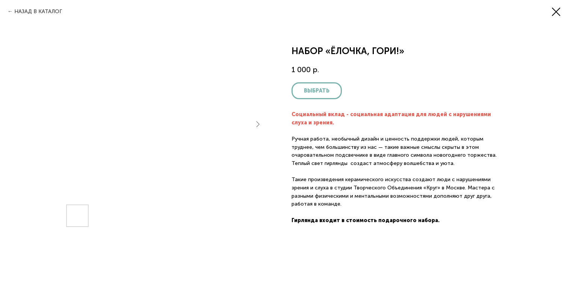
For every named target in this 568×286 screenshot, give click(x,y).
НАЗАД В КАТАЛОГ (38, 11)
